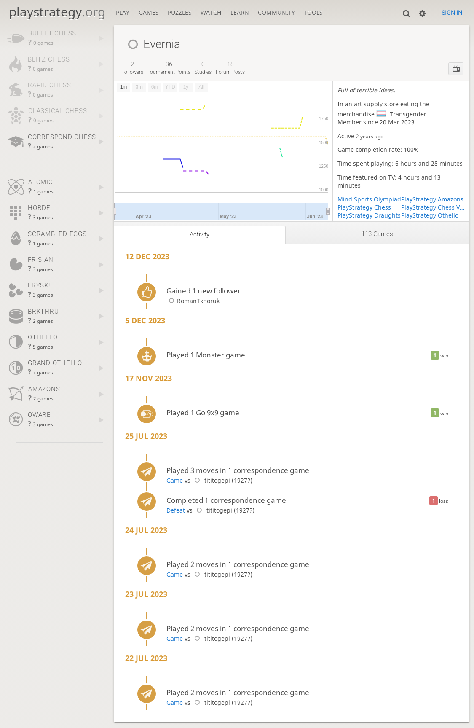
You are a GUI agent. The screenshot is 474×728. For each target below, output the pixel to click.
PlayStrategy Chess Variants (433, 207)
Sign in (452, 12)
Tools (313, 12)
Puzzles (180, 12)
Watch (211, 12)
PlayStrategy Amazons (432, 199)
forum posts (230, 68)
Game (174, 480)
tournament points (168, 68)
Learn (239, 12)
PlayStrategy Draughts (369, 215)
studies (203, 68)
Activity (199, 234)
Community (276, 12)
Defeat (175, 510)
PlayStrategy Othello (429, 215)
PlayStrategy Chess (364, 207)
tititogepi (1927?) (222, 480)
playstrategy (57, 11)
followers (132, 68)
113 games (377, 234)
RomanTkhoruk (193, 301)
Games (149, 12)
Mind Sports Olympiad (369, 199)
